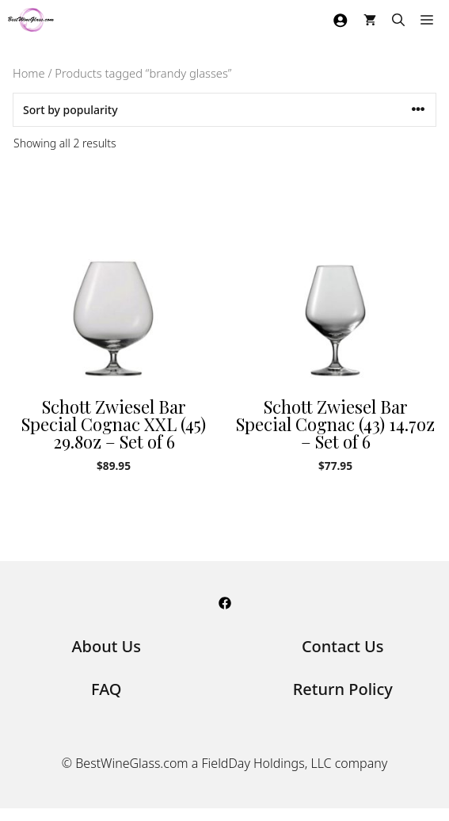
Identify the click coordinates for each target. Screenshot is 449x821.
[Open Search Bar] (398, 20)
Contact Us (343, 646)
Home (29, 73)
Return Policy (343, 689)
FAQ (106, 689)
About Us (106, 646)
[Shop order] (224, 110)
